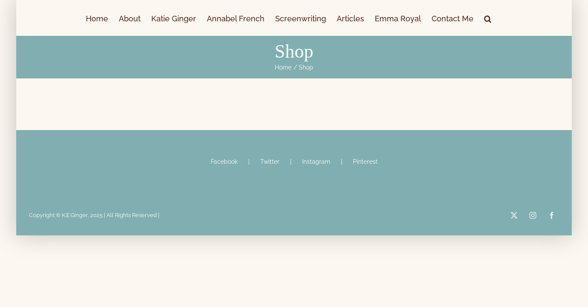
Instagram (316, 161)
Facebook (224, 161)
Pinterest (365, 161)
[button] (532, 18)
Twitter (269, 161)
